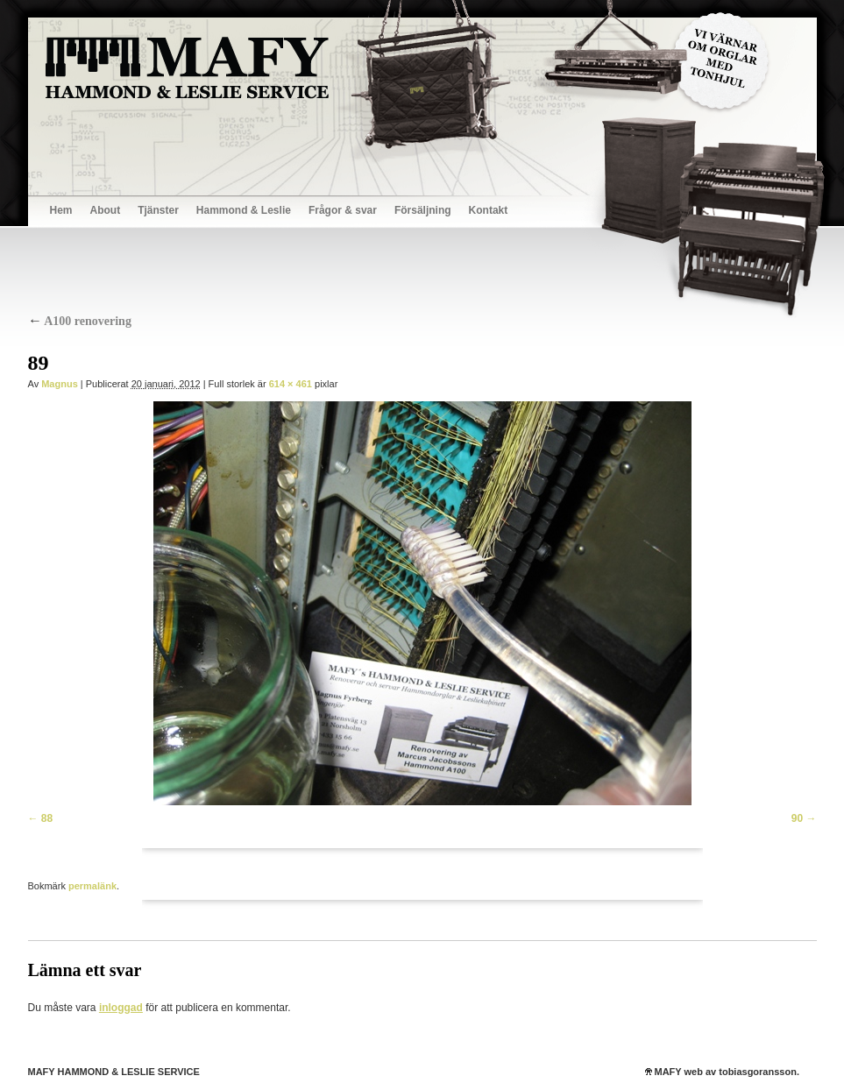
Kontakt (488, 210)
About (105, 210)
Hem (61, 210)
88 (47, 818)
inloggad (121, 1008)
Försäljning (422, 210)
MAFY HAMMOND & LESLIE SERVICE (114, 1071)
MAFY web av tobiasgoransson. (727, 1071)
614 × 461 (290, 384)
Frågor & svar (343, 210)
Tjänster (158, 210)
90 (797, 818)
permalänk (92, 886)
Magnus (59, 384)
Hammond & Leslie (243, 210)
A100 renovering (79, 321)
